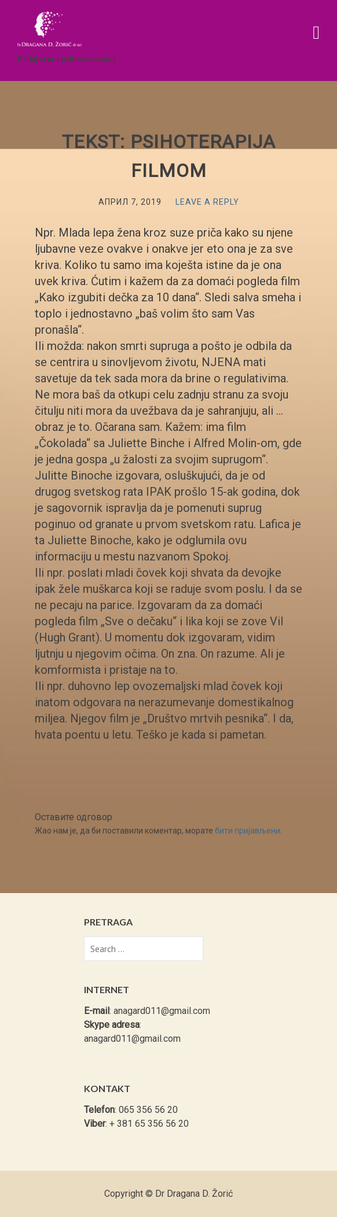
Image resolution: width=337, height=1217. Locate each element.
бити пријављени (247, 830)
